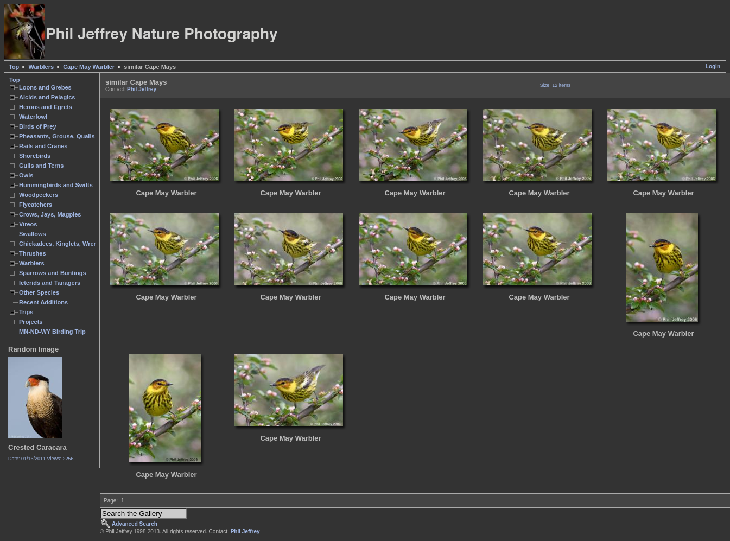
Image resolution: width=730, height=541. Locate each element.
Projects (30, 322)
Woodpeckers (38, 195)
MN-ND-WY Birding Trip (52, 331)
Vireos (28, 224)
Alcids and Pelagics (47, 97)
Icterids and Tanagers (49, 282)
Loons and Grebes (45, 87)
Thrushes (32, 253)
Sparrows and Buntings (52, 273)
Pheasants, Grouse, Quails (57, 136)
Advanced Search (134, 524)
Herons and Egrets (45, 107)
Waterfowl (33, 116)
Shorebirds (34, 155)
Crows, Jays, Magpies (50, 214)
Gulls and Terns (41, 165)
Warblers (41, 66)
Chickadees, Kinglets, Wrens (59, 243)
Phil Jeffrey (141, 89)
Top (14, 66)
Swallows (32, 234)
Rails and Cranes (43, 146)
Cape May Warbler (89, 66)
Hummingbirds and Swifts (56, 185)
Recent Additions (43, 302)
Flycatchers (35, 204)
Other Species (39, 292)
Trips (26, 312)
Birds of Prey (37, 126)
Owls (26, 175)
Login (713, 66)
